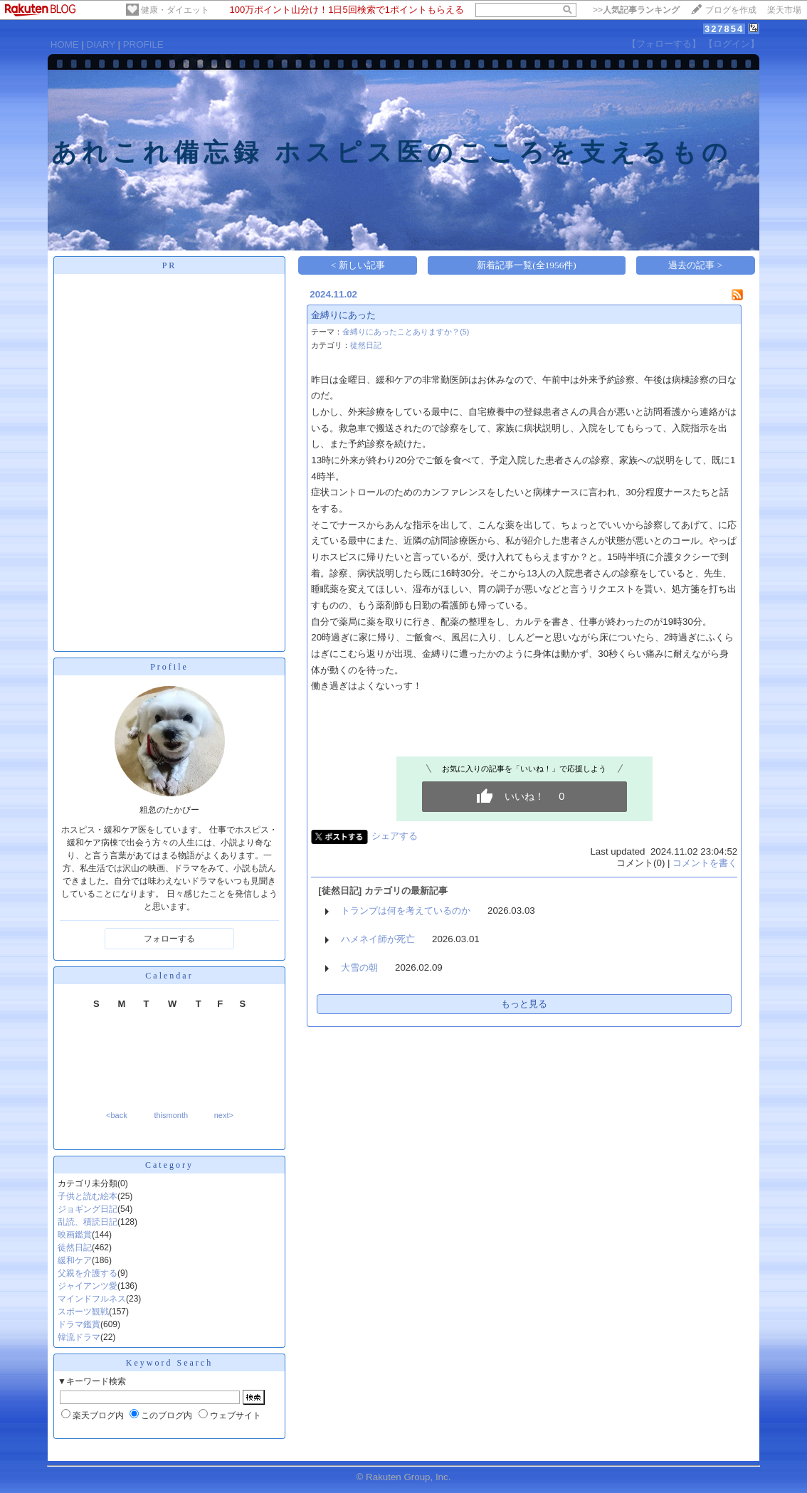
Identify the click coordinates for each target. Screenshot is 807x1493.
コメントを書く (704, 863)
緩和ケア (75, 1260)
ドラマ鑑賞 (79, 1324)
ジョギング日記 (87, 1209)
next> (223, 1115)
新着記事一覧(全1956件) (526, 265)
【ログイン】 (731, 43)
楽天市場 (784, 10)
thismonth (171, 1115)
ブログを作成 (730, 10)
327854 (724, 28)
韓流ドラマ (79, 1337)
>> (636, 10)
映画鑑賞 (75, 1235)
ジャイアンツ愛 (87, 1286)
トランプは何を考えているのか (405, 910)
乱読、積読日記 (87, 1222)
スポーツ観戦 (83, 1312)
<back (116, 1115)
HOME (65, 44)
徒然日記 (75, 1247)
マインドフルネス (92, 1299)
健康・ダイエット (175, 10)
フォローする (169, 939)
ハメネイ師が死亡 (378, 939)
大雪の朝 (359, 967)
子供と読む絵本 (87, 1196)
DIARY (101, 44)
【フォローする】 (664, 43)
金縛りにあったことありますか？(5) (405, 331)
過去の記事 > (695, 265)
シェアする (394, 835)
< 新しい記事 (358, 265)
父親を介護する (87, 1273)
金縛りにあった (343, 315)
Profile (169, 667)
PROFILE (143, 44)
